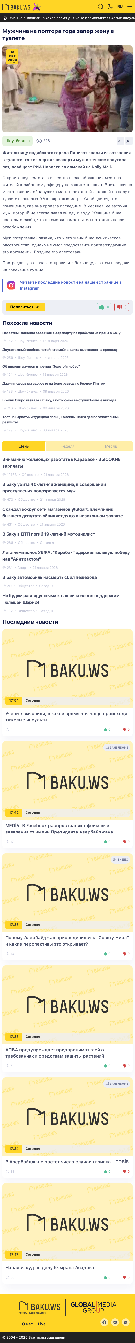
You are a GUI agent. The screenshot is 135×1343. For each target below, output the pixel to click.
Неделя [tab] (67, 446)
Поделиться (25, 307)
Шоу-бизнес (17, 140)
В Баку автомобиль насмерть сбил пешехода (49, 577)
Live (41, 1324)
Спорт (23, 568)
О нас (27, 1324)
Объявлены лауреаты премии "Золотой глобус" (41, 366)
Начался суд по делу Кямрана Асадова (49, 1267)
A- (120, 141)
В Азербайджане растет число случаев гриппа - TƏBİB (67, 1161)
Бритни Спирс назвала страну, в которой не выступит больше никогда (59, 400)
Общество (30, 475)
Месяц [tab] (111, 446)
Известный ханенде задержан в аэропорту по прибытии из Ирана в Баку (61, 333)
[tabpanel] (67, 535)
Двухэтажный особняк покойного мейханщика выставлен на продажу (60, 350)
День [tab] (24, 446)
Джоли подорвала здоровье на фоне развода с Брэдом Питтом (53, 383)
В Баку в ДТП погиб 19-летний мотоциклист (48, 534)
